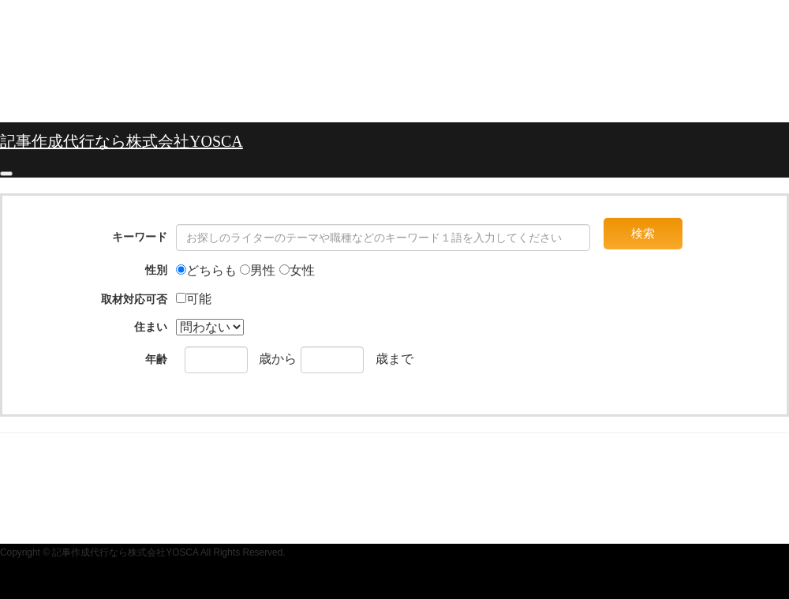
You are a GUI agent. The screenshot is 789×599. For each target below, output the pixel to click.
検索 (643, 233)
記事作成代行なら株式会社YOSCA (121, 141)
